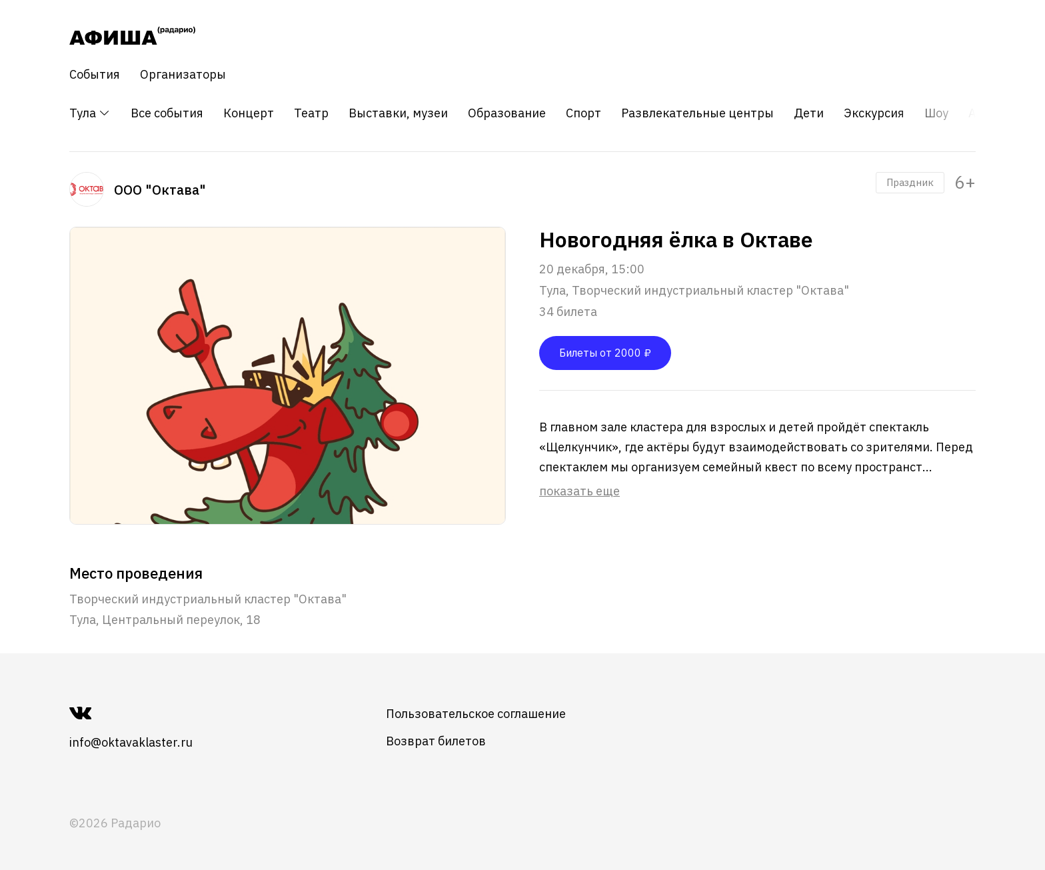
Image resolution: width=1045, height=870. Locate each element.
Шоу (936, 113)
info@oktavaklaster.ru (131, 742)
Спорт (583, 113)
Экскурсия (874, 113)
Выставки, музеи (398, 113)
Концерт (248, 113)
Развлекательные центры (697, 113)
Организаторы (183, 74)
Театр (311, 113)
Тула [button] (90, 113)
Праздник (910, 182)
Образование (507, 113)
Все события (167, 113)
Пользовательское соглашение (476, 714)
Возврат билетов (436, 741)
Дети (809, 113)
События (94, 74)
